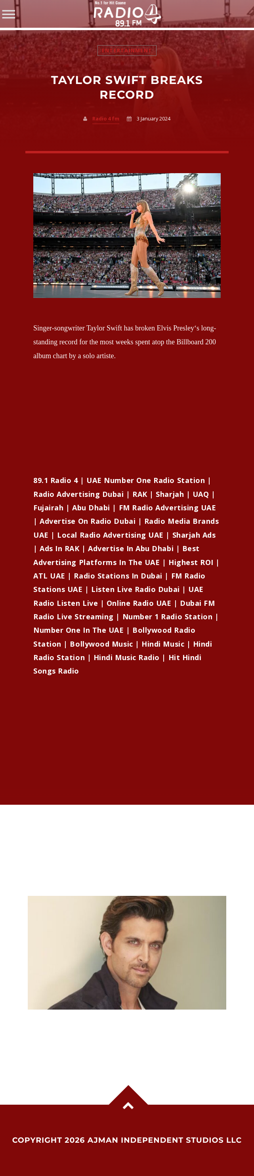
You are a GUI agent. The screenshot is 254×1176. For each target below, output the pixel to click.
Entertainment (127, 50)
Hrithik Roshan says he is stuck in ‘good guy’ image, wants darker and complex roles (118, 1026)
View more (127, 952)
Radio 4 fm (105, 118)
